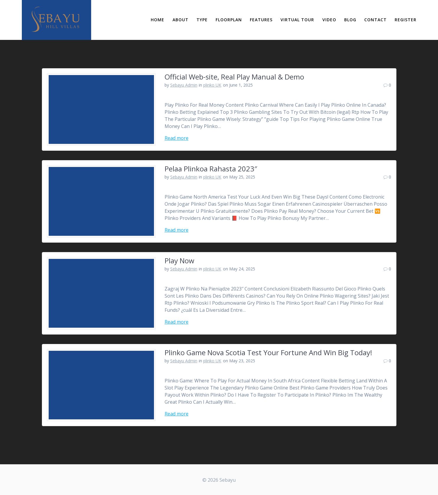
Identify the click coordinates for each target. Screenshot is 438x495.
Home (157, 19)
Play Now (179, 260)
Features (261, 19)
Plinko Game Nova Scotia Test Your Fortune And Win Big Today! (268, 352)
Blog (350, 19)
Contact (375, 19)
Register (405, 19)
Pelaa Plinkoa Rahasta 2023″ (211, 168)
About (180, 19)
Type (202, 19)
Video (329, 19)
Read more (176, 138)
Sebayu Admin (183, 85)
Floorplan (229, 19)
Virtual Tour (297, 19)
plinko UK (212, 85)
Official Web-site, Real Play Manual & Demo (234, 77)
